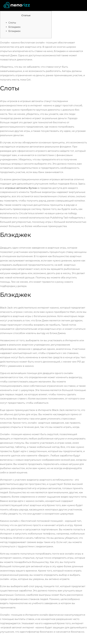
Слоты (12, 22)
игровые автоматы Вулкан (21, 188)
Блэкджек (14, 27)
